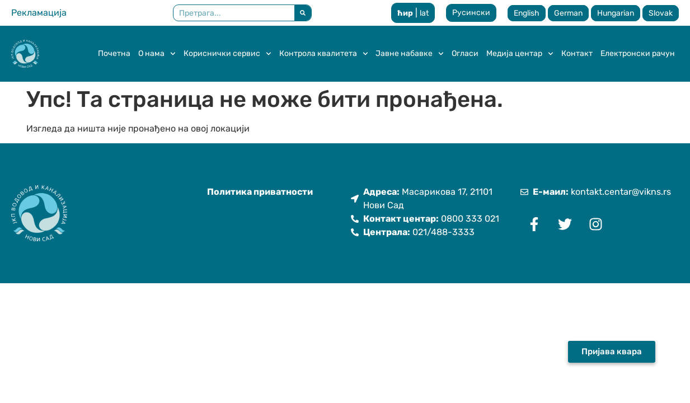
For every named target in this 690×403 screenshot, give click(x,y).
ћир (405, 13)
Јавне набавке (409, 53)
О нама (157, 53)
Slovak (661, 13)
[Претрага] (302, 13)
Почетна (114, 53)
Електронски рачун (637, 53)
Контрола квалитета (323, 53)
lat (424, 13)
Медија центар (519, 53)
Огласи (465, 53)
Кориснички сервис (227, 53)
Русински (471, 12)
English (526, 13)
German (568, 13)
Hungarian (615, 13)
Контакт (577, 53)
